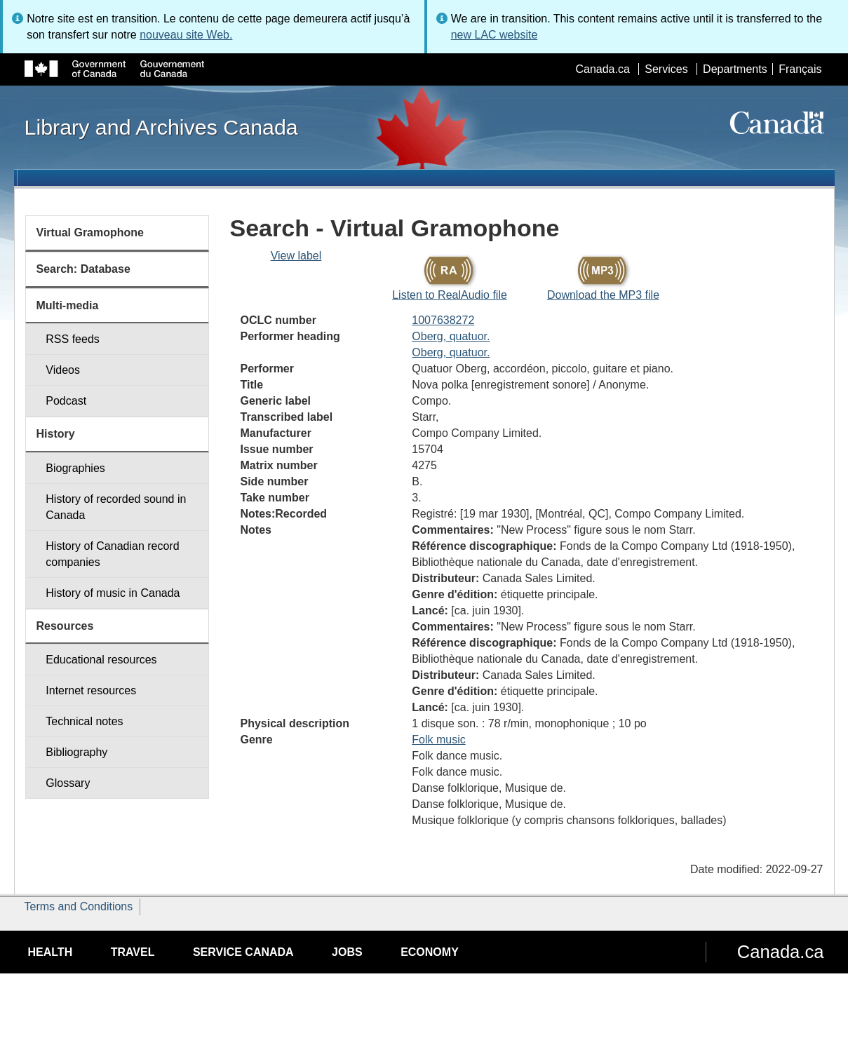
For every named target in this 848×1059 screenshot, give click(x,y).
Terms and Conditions (79, 906)
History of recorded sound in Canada (116, 507)
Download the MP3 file (603, 295)
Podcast (66, 401)
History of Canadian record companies (112, 554)
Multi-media (67, 305)
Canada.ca (602, 69)
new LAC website (494, 35)
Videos (63, 370)
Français (800, 69)
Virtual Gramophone (90, 232)
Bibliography (76, 752)
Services (666, 69)
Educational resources (101, 660)
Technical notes (84, 721)
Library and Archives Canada (161, 127)
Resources (65, 626)
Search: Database (83, 269)
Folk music (438, 740)
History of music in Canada (113, 593)
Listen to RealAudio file (449, 295)
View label (296, 256)
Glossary (68, 783)
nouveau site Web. (186, 35)
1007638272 (443, 320)
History (55, 434)
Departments (735, 69)
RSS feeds (72, 339)
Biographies (75, 468)
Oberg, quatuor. (451, 336)
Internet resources (91, 690)
